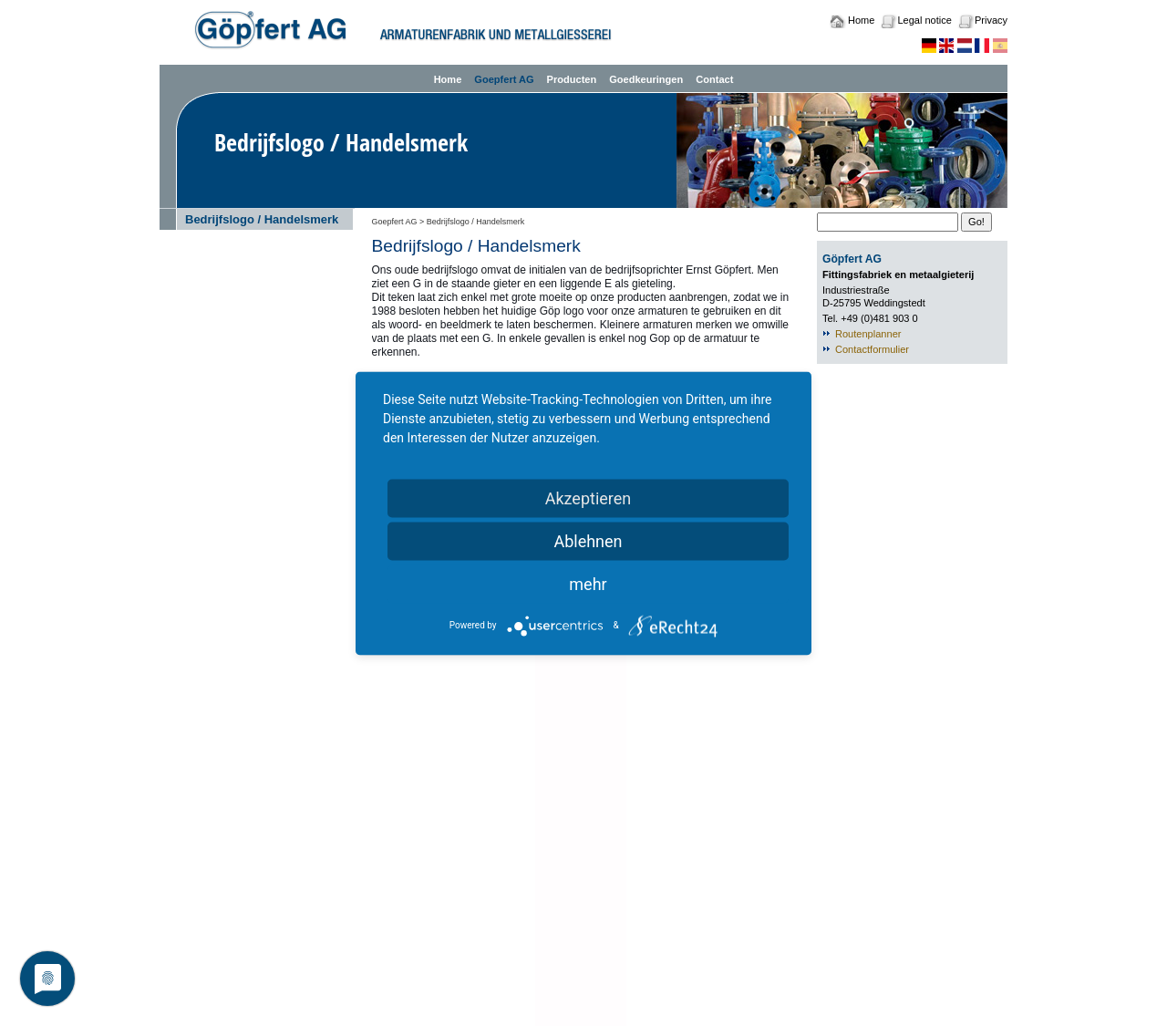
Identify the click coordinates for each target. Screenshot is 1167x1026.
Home (861, 20)
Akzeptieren (588, 497)
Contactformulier (872, 349)
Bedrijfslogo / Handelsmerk (261, 219)
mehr (587, 583)
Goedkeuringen (646, 79)
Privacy (991, 20)
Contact (714, 79)
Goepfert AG (503, 79)
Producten (572, 79)
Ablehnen (587, 540)
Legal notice (924, 20)
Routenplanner (868, 333)
